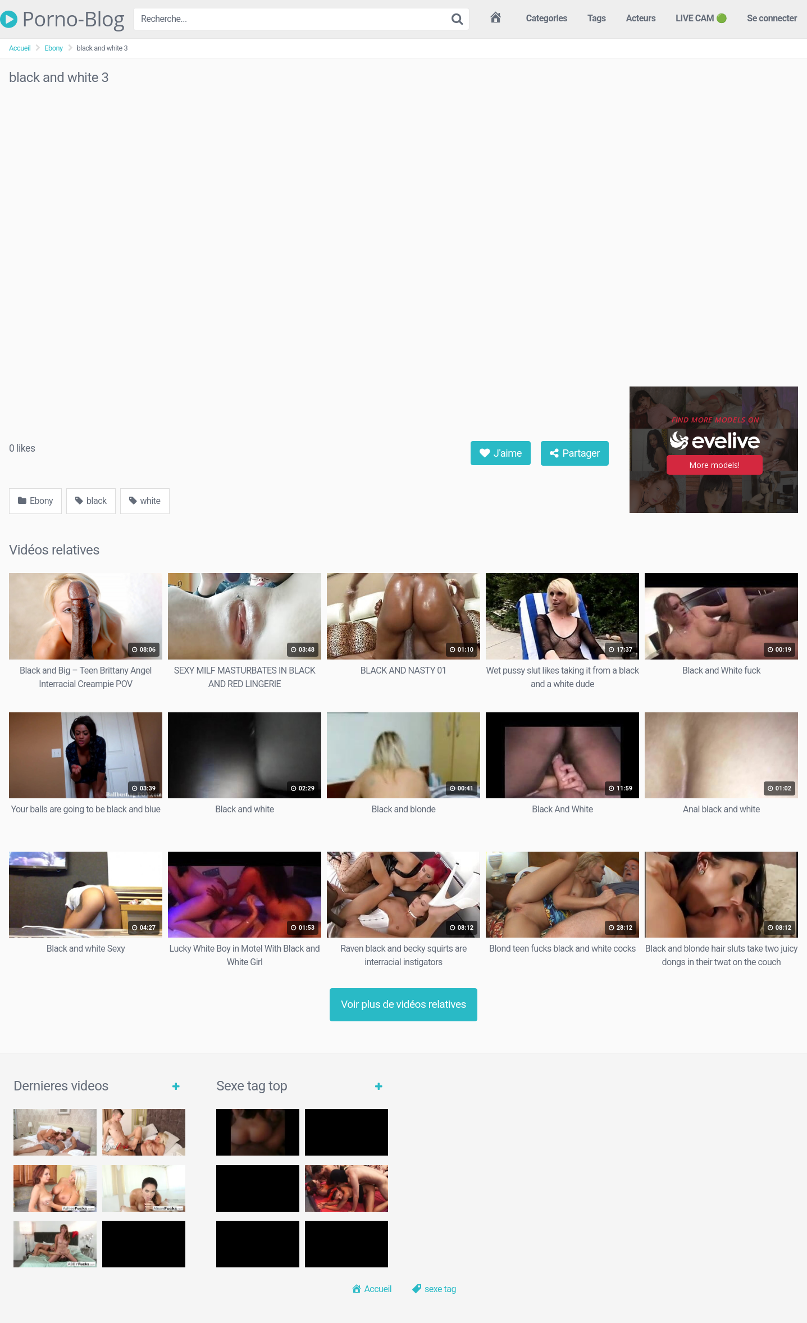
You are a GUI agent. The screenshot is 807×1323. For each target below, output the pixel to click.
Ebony (53, 48)
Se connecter (772, 18)
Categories (546, 18)
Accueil (19, 48)
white (145, 500)
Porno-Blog (62, 19)
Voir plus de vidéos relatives (403, 1004)
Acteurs (641, 18)
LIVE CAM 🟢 (701, 18)
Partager (575, 453)
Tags (596, 18)
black (91, 500)
